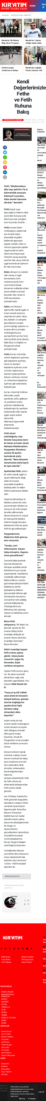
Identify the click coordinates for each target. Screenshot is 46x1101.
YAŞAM (4, 1015)
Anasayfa (5, 15)
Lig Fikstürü (5, 1042)
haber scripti (4, 1096)
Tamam (32, 1099)
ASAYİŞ (4, 999)
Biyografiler (5, 1069)
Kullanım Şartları (27, 957)
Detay (22, 1099)
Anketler (4, 1066)
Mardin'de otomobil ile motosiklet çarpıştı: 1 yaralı (41, 152)
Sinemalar (5, 1047)
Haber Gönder (26, 962)
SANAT (4, 1020)
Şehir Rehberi (6, 1053)
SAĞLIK (4, 1012)
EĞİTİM (4, 1004)
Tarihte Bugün (6, 1045)
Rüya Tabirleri (6, 1072)
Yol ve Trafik (6, 1034)
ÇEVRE (3, 1023)
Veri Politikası (6, 962)
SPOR (3, 1010)
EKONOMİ (5, 1002)
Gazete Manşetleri (8, 1055)
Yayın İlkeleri (6, 960)
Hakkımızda (5, 957)
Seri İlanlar (5, 1050)
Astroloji (4, 1074)
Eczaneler (5, 1039)
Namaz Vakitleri (7, 1037)
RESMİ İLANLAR (33, 7)
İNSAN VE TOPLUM (8, 1018)
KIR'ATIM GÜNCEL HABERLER (21, 15)
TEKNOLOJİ (5, 1007)
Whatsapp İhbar (27, 960)
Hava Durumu (6, 1031)
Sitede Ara (5, 1064)
